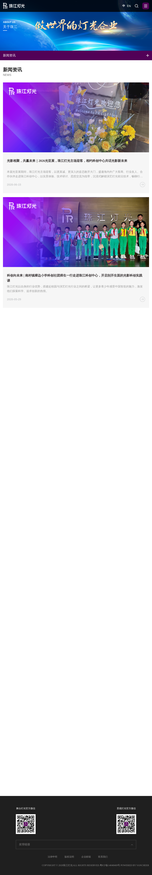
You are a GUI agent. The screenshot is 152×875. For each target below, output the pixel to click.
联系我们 (103, 856)
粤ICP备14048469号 (110, 865)
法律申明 (52, 856)
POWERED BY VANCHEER (135, 865)
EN (129, 6)
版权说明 (69, 856)
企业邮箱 (86, 856)
